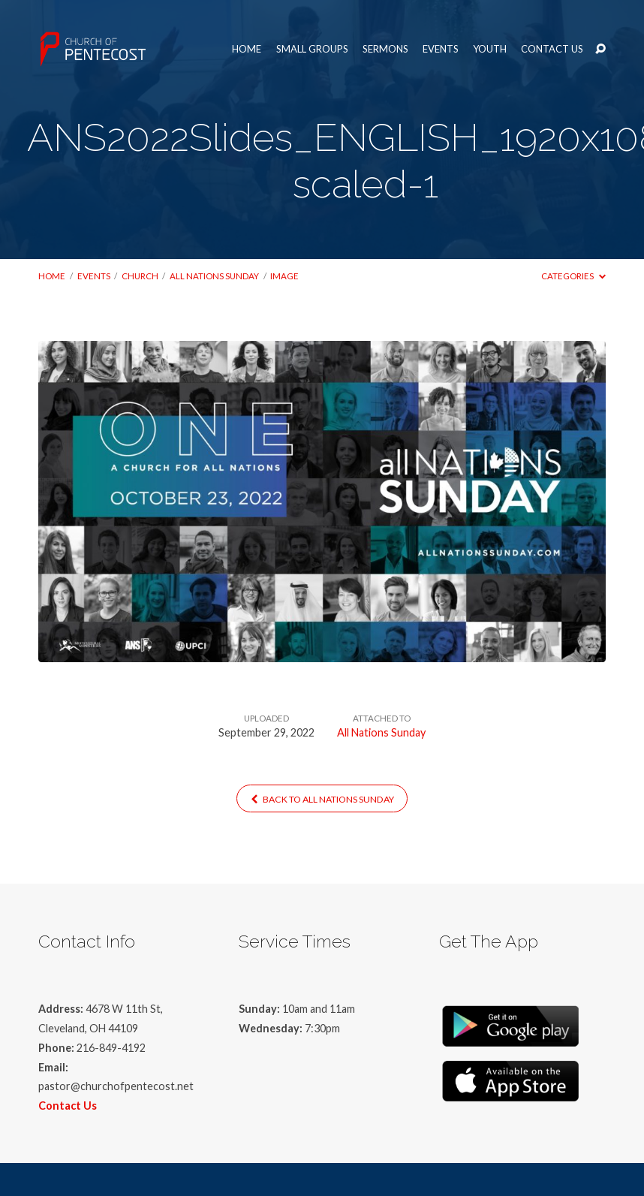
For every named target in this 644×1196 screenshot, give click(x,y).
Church (140, 276)
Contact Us (552, 49)
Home (246, 49)
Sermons (385, 49)
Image (284, 276)
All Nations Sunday (214, 276)
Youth (490, 49)
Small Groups (312, 49)
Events (441, 49)
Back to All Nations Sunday (322, 799)
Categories (573, 276)
